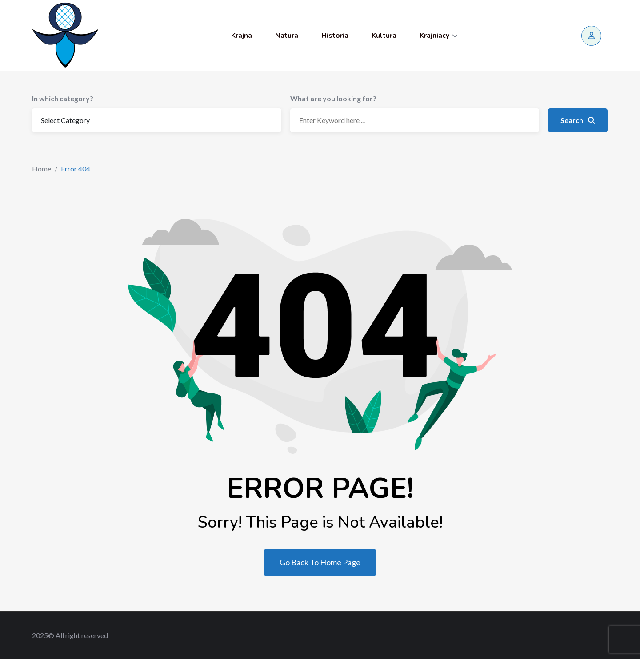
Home (41, 168)
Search (577, 120)
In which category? (62, 98)
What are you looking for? (333, 98)
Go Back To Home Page (320, 562)
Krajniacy (434, 35)
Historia (334, 35)
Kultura (384, 35)
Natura (286, 35)
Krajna (241, 35)
